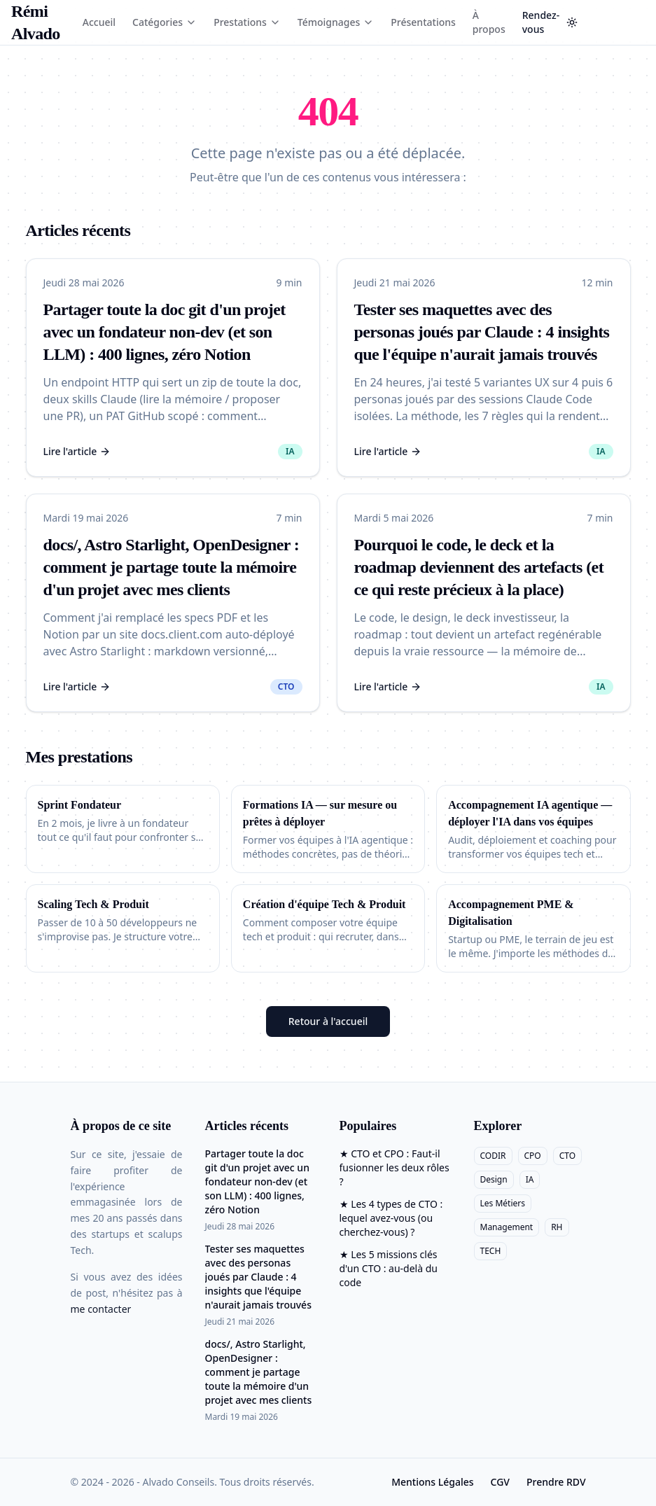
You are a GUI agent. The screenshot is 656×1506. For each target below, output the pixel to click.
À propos (489, 22)
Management (506, 1227)
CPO (532, 1156)
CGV (500, 1481)
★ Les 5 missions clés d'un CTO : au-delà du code (389, 1268)
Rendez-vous (540, 22)
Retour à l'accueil (328, 1021)
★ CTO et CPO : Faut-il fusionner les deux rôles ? (394, 1167)
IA (530, 1179)
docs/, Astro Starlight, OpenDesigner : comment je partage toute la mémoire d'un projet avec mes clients (171, 567)
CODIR (493, 1156)
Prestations (247, 22)
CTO (567, 1156)
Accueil (99, 22)
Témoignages (336, 22)
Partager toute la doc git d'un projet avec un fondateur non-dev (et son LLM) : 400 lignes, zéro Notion (164, 331)
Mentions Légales (432, 1481)
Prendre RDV (556, 1481)
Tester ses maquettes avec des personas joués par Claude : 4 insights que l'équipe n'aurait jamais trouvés (482, 331)
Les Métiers (502, 1203)
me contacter (101, 1309)
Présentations (423, 22)
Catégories (164, 22)
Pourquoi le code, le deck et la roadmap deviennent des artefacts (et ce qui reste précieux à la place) (479, 567)
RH (556, 1227)
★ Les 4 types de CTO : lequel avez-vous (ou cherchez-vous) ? (391, 1218)
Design (494, 1179)
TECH (490, 1251)
